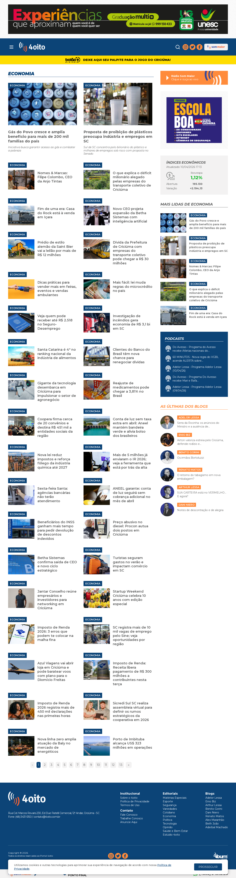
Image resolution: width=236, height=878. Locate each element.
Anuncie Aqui (128, 822)
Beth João (212, 823)
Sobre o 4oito (129, 797)
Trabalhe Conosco (131, 818)
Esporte (168, 801)
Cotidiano (169, 812)
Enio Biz (210, 801)
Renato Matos (214, 816)
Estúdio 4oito (171, 834)
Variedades (170, 808)
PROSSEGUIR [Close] (208, 867)
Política (167, 820)
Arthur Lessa (213, 805)
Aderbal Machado (216, 827)
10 (98, 765)
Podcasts (174, 339)
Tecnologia (170, 823)
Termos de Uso (130, 805)
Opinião (168, 827)
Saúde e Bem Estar (175, 831)
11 (106, 765)
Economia (17, 85)
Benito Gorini (213, 808)
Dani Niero (212, 812)
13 (120, 765)
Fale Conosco (129, 814)
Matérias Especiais (174, 797)
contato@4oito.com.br (47, 816)
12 (113, 765)
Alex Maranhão (214, 820)
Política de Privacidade (134, 801)
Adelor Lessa (213, 797)
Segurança (169, 805)
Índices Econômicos (186, 163)
